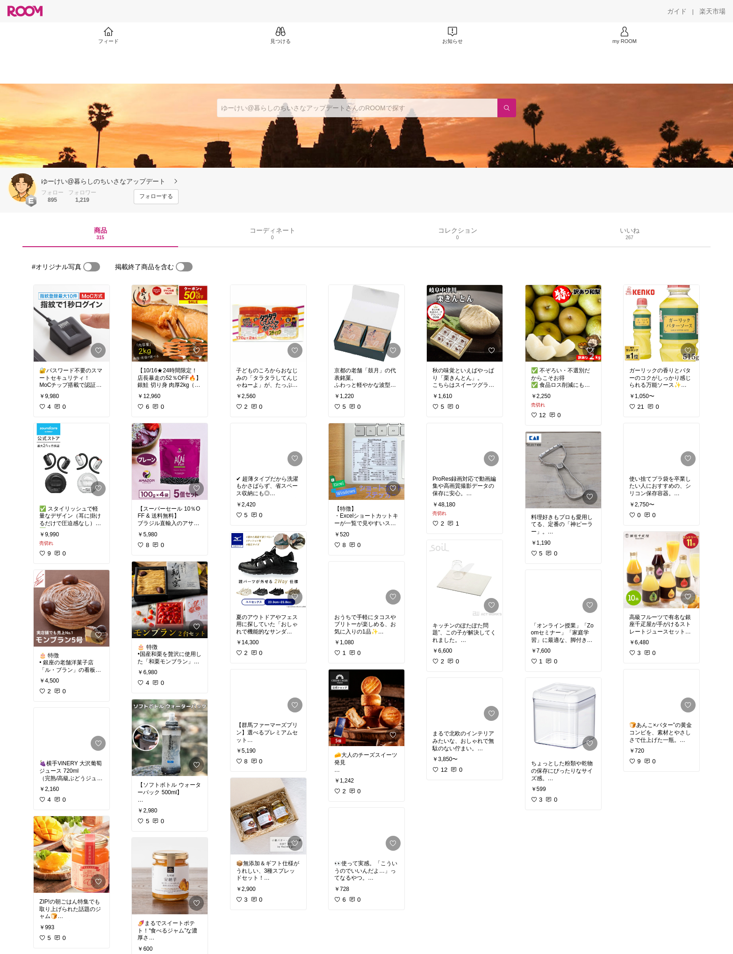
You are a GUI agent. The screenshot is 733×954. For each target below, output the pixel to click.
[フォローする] (156, 196)
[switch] (91, 266)
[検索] (506, 108)
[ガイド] (677, 11)
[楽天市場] (712, 11)
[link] (71, 323)
